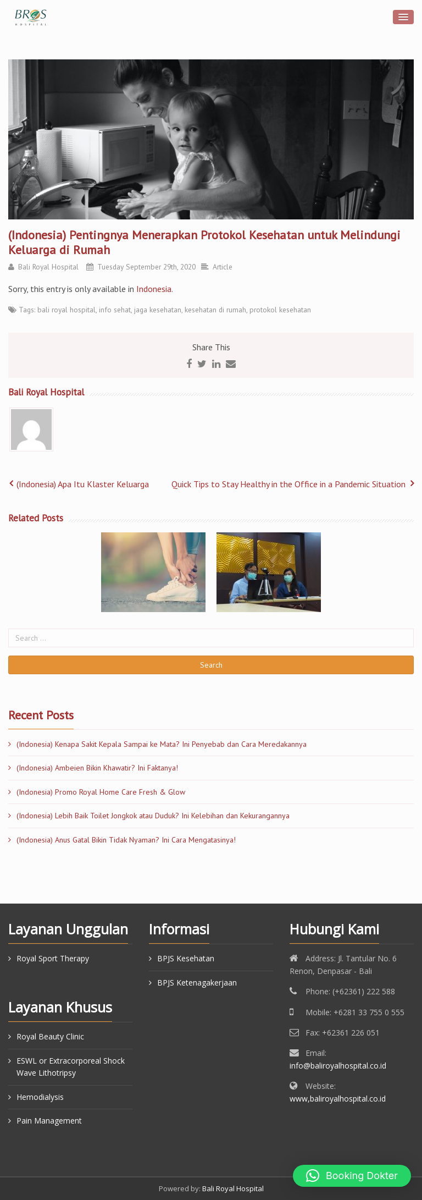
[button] (352, 1176)
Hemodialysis (40, 1097)
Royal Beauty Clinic (50, 1036)
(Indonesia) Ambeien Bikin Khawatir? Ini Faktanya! (97, 768)
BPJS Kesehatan (185, 958)
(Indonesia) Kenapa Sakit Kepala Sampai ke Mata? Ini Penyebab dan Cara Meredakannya (161, 744)
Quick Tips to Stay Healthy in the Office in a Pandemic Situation (288, 483)
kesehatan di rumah (215, 310)
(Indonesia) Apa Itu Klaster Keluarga (82, 483)
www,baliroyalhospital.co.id (338, 1098)
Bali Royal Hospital (48, 267)
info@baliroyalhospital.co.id (338, 1065)
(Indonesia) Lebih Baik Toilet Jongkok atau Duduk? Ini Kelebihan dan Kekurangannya (153, 816)
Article (222, 267)
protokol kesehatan (280, 310)
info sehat (115, 310)
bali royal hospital (66, 310)
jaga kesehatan (157, 310)
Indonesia (153, 288)
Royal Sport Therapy (52, 958)
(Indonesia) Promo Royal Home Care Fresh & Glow (100, 792)
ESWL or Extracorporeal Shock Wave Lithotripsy (70, 1066)
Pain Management (49, 1120)
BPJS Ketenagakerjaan (197, 982)
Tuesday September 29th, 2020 (146, 267)
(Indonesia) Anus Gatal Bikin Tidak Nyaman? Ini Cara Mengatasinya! (126, 840)
